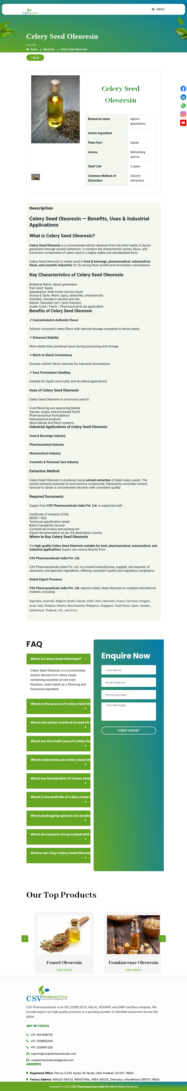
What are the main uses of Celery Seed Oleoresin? (60, 743)
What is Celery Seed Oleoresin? (58, 659)
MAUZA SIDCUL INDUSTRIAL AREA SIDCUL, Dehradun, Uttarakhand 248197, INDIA (95, 1079)
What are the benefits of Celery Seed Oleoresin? (60, 781)
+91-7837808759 (42, 1035)
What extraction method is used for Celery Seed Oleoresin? (60, 725)
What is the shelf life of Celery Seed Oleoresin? (60, 799)
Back (35, 57)
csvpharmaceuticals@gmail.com (52, 1060)
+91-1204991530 (42, 1047)
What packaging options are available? (60, 818)
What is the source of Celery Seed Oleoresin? (60, 706)
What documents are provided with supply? (60, 836)
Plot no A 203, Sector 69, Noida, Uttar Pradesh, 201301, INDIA (82, 1073)
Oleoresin (49, 49)
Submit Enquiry (129, 730)
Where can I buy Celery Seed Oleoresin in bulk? (60, 855)
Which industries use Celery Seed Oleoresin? (60, 762)
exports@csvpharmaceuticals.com (53, 1053)
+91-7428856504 (42, 1041)
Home (32, 49)
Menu (158, 9)
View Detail (74, 970)
